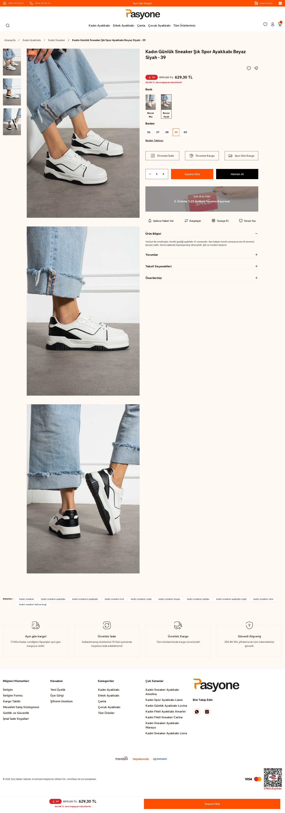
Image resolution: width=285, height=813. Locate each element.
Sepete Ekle (192, 175)
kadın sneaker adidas (198, 599)
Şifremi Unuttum (61, 701)
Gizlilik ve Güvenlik (16, 713)
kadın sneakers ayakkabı (85, 599)
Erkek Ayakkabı (108, 695)
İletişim (8, 689)
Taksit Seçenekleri (158, 267)
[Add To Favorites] (249, 68)
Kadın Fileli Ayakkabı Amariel (165, 711)
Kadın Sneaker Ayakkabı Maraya (162, 725)
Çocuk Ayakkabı (109, 707)
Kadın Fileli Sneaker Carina (163, 717)
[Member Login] (272, 24)
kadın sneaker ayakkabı (53, 599)
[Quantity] (156, 175)
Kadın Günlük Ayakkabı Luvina (166, 705)
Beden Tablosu (154, 141)
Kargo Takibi (11, 701)
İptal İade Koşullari (16, 718)
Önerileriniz (153, 279)
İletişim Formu (13, 695)
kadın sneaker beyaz (169, 599)
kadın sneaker (26, 599)
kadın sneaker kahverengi (33, 604)
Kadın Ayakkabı (108, 689)
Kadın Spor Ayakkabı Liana (163, 700)
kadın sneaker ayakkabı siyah (231, 599)
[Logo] (142, 14)
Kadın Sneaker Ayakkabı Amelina (162, 692)
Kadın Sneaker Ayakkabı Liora (166, 733)
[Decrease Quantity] (148, 175)
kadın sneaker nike (263, 599)
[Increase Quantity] (165, 175)
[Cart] (280, 24)
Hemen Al (237, 175)
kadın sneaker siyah (141, 599)
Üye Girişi (57, 695)
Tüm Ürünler (106, 713)
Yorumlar (151, 255)
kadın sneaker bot (114, 599)
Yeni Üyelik (57, 689)
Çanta (102, 701)
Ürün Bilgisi (153, 234)
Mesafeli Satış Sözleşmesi (21, 707)
